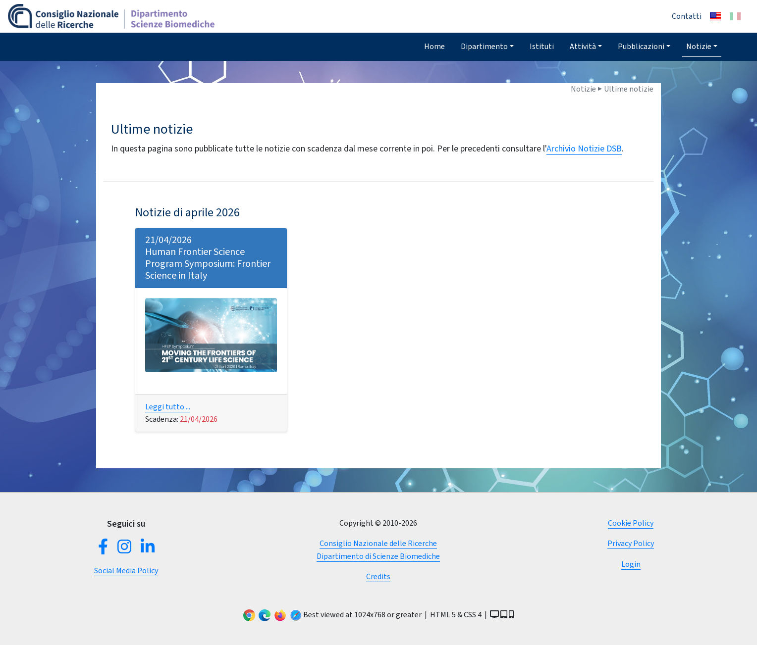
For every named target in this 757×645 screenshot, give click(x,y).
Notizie (698, 46)
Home (434, 46)
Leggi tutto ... (167, 406)
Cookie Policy (630, 523)
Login (631, 564)
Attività (583, 46)
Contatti (687, 16)
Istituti (542, 46)
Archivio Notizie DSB (584, 148)
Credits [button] (378, 576)
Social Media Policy (126, 570)
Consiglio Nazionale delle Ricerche (378, 543)
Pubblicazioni (641, 46)
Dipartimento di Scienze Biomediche (378, 556)
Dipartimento (484, 46)
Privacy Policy (630, 543)
